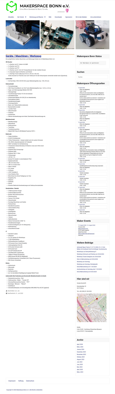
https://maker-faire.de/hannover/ (86, 233)
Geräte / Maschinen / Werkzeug (23, 55)
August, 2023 (80, 359)
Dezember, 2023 (81, 352)
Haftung (20, 381)
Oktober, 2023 (81, 357)
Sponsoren (68, 17)
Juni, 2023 (80, 364)
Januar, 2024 (80, 349)
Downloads (58, 17)
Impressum (12, 381)
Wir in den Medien (81, 17)
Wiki (50, 17)
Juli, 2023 (79, 362)
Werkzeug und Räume (36, 17)
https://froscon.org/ (83, 228)
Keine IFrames (92, 63)
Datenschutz (30, 381)
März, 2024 (80, 347)
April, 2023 (80, 369)
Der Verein (20, 17)
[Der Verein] (25, 17)
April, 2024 (80, 344)
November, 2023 (81, 354)
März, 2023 (80, 372)
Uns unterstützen (95, 17)
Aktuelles (11, 17)
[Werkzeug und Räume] (45, 17)
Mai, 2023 (79, 367)
